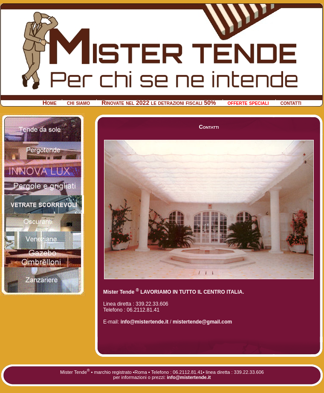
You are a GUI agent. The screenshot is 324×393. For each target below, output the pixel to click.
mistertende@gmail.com (202, 322)
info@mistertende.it (143, 322)
